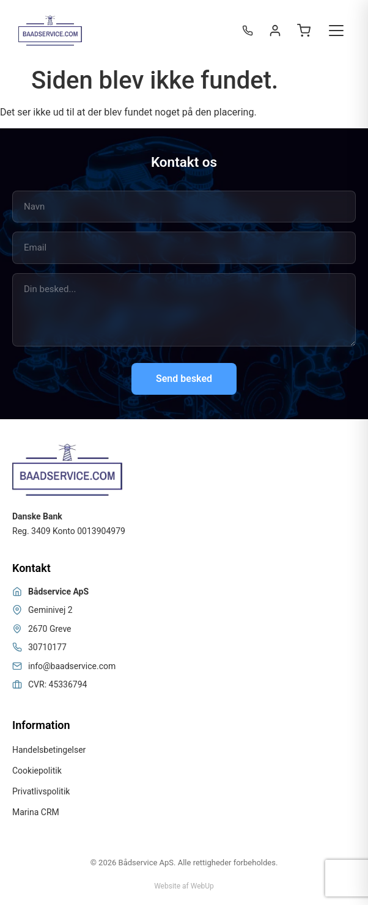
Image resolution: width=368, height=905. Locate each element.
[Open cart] (304, 30)
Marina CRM (35, 812)
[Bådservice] (50, 30)
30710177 (47, 647)
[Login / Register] (275, 30)
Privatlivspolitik (41, 791)
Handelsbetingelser (49, 750)
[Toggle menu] (336, 30)
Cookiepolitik (37, 770)
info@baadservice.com (72, 666)
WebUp (202, 886)
